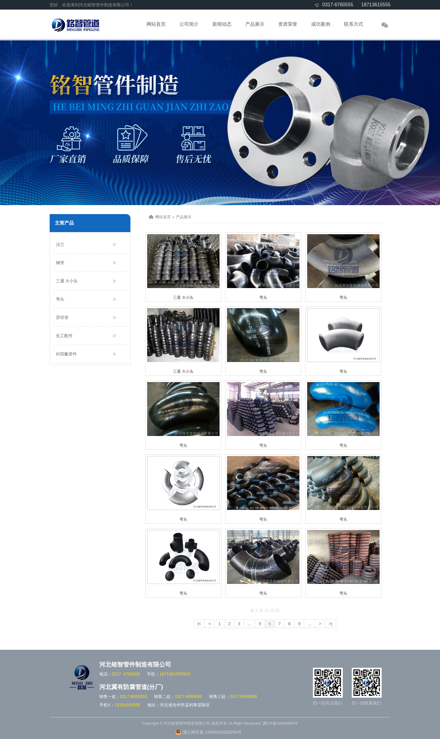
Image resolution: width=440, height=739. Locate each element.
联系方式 (353, 24)
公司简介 (189, 24)
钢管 (60, 262)
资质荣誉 (287, 24)
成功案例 (320, 24)
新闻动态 (222, 24)
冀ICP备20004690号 (280, 723)
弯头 (60, 299)
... (250, 623)
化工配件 (64, 335)
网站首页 (156, 24)
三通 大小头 (67, 280)
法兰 (60, 244)
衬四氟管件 (66, 354)
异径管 (62, 317)
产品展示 (254, 24)
